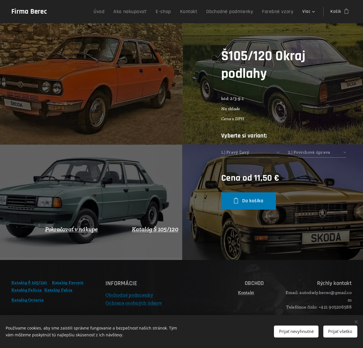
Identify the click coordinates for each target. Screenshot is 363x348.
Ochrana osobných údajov (133, 302)
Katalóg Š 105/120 (155, 229)
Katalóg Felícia (26, 289)
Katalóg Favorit (68, 282)
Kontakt (246, 292)
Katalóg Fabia (58, 289)
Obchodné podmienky (129, 295)
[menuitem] (101, 12)
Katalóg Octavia (27, 300)
